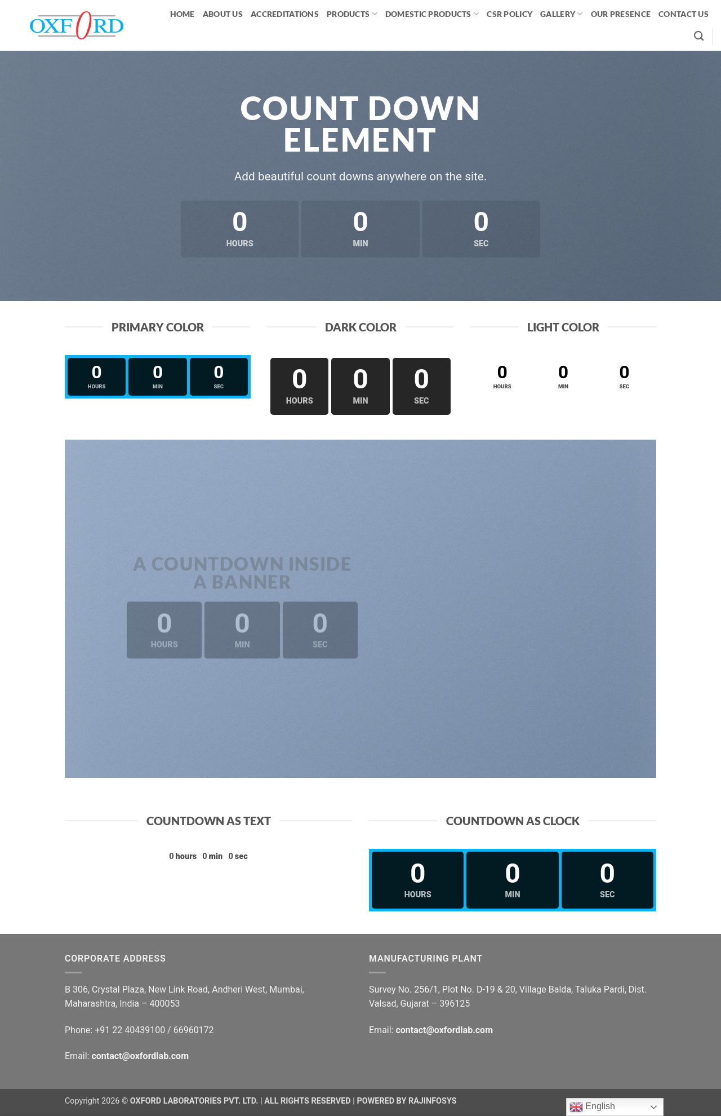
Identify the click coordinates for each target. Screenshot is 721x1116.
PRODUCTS (352, 13)
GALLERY (561, 13)
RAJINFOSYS (432, 1101)
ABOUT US (223, 14)
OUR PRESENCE (621, 14)
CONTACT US (683, 14)
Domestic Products (432, 13)
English (592, 1107)
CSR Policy (509, 14)
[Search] (699, 36)
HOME (182, 14)
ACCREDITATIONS (285, 14)
